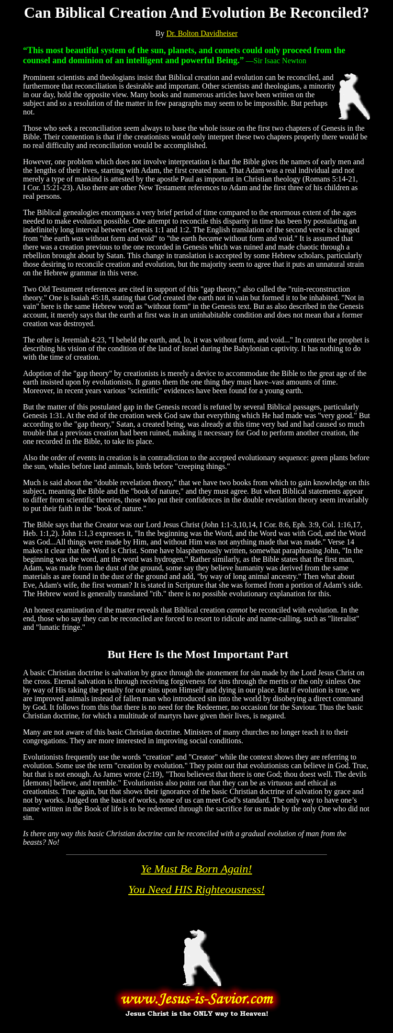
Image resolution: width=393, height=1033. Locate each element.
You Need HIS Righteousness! (196, 889)
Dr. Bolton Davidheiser (201, 33)
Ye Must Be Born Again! (196, 869)
